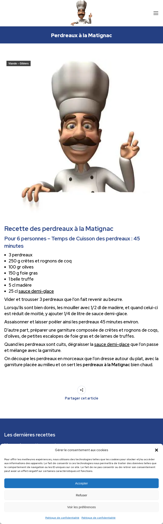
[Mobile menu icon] (156, 13)
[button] (156, 450)
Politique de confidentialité (62, 517)
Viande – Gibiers (18, 63)
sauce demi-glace (36, 291)
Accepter (81, 483)
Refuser (81, 495)
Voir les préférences (81, 507)
